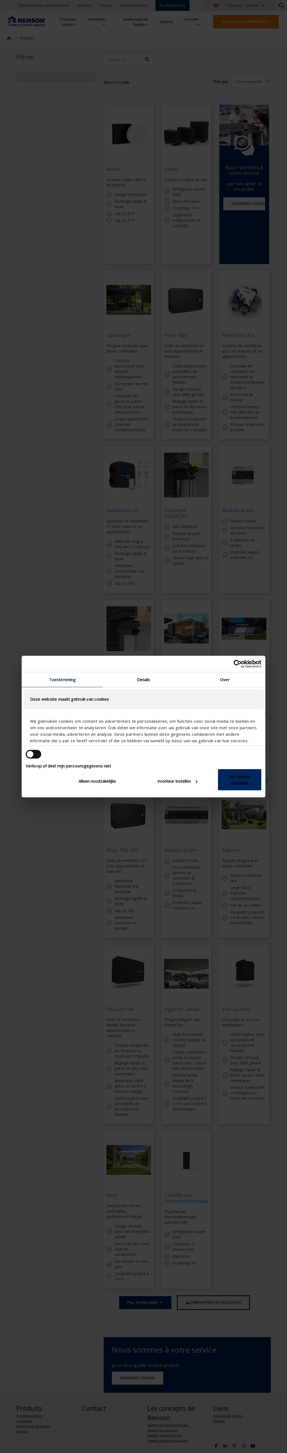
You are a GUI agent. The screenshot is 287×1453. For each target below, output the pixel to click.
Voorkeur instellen (177, 781)
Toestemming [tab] (62, 679)
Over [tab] (224, 679)
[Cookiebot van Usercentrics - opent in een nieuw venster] (237, 664)
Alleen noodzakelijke (97, 781)
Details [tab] (143, 679)
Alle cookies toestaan (239, 780)
